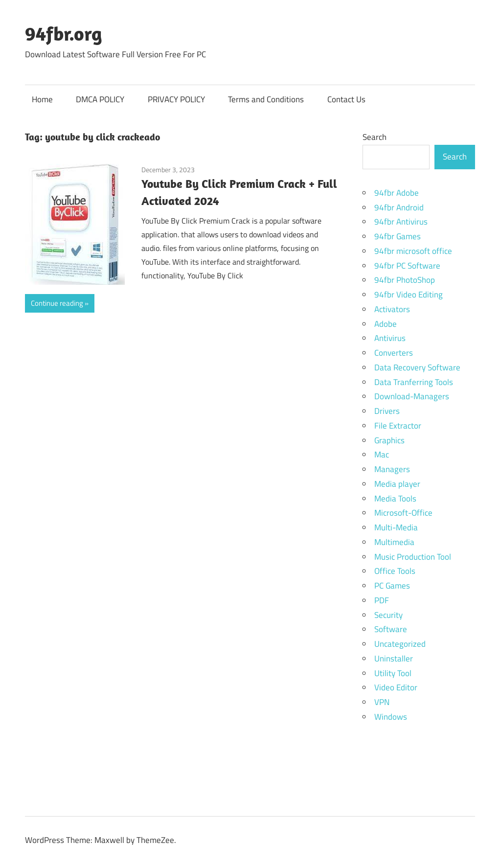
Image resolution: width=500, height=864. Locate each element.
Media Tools (395, 498)
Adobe (385, 324)
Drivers (387, 411)
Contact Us (346, 99)
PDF (381, 600)
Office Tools (394, 571)
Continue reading (57, 303)
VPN (381, 702)
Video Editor (395, 687)
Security (388, 615)
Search (374, 137)
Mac (381, 454)
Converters (393, 352)
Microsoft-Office (403, 512)
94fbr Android (399, 207)
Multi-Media (396, 527)
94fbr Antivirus (401, 221)
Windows (390, 716)
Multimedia (394, 542)
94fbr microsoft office (413, 251)
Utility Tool (392, 673)
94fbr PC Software (407, 265)
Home (42, 99)
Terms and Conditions (266, 99)
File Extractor (397, 425)
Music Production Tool (412, 556)
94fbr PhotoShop (404, 279)
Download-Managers (411, 396)
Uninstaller (393, 658)
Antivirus (390, 338)
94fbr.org (63, 33)
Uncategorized (400, 643)
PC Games (392, 585)
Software (390, 629)
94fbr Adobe (396, 192)
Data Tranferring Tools (413, 382)
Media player (397, 483)
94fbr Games (397, 236)
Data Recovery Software (417, 367)
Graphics (389, 440)
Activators (392, 309)
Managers (392, 469)
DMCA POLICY (100, 99)
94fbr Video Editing (408, 294)
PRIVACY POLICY (176, 99)
